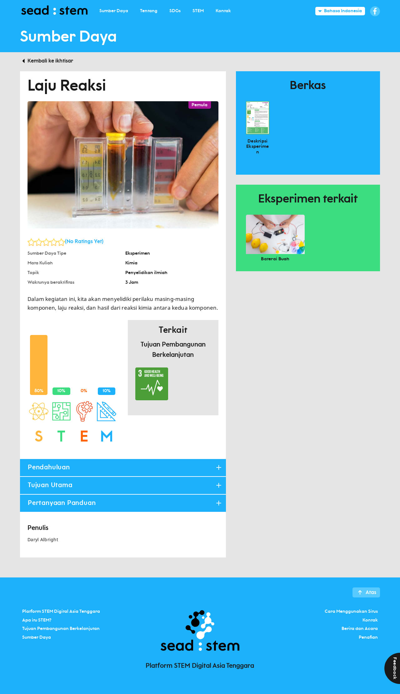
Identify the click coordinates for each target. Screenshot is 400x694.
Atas (371, 592)
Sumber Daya (36, 637)
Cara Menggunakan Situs (351, 611)
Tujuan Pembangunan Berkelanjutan (61, 629)
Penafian (368, 637)
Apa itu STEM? (36, 620)
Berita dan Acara (360, 629)
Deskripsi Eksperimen (257, 146)
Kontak (370, 620)
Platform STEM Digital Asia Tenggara (61, 611)
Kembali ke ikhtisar (50, 60)
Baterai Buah (275, 259)
